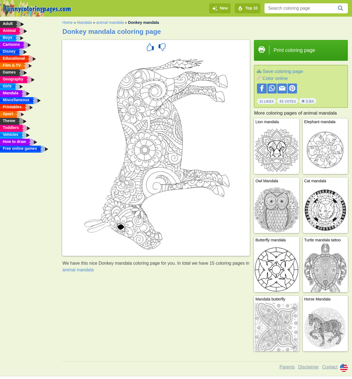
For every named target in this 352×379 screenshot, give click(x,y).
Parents (287, 367)
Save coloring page (283, 71)
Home (67, 22)
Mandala (84, 22)
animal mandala (110, 22)
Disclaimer (308, 367)
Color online (275, 78)
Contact (330, 367)
